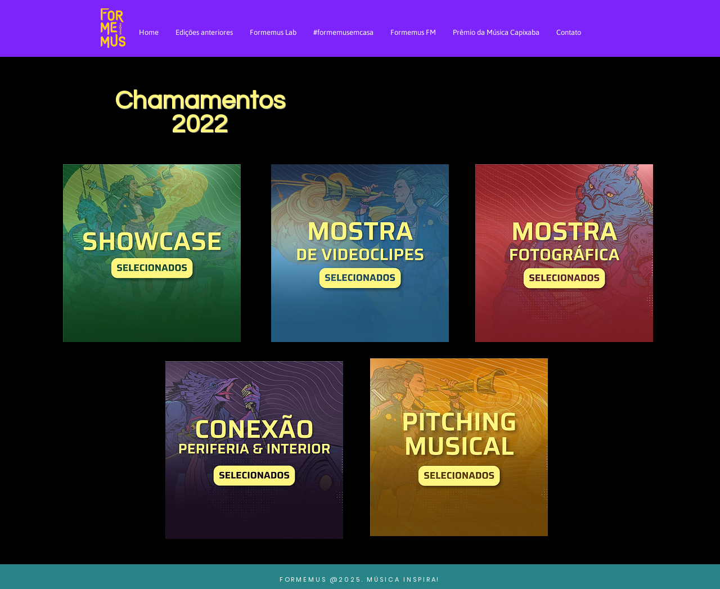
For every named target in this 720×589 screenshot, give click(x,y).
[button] (152, 253)
